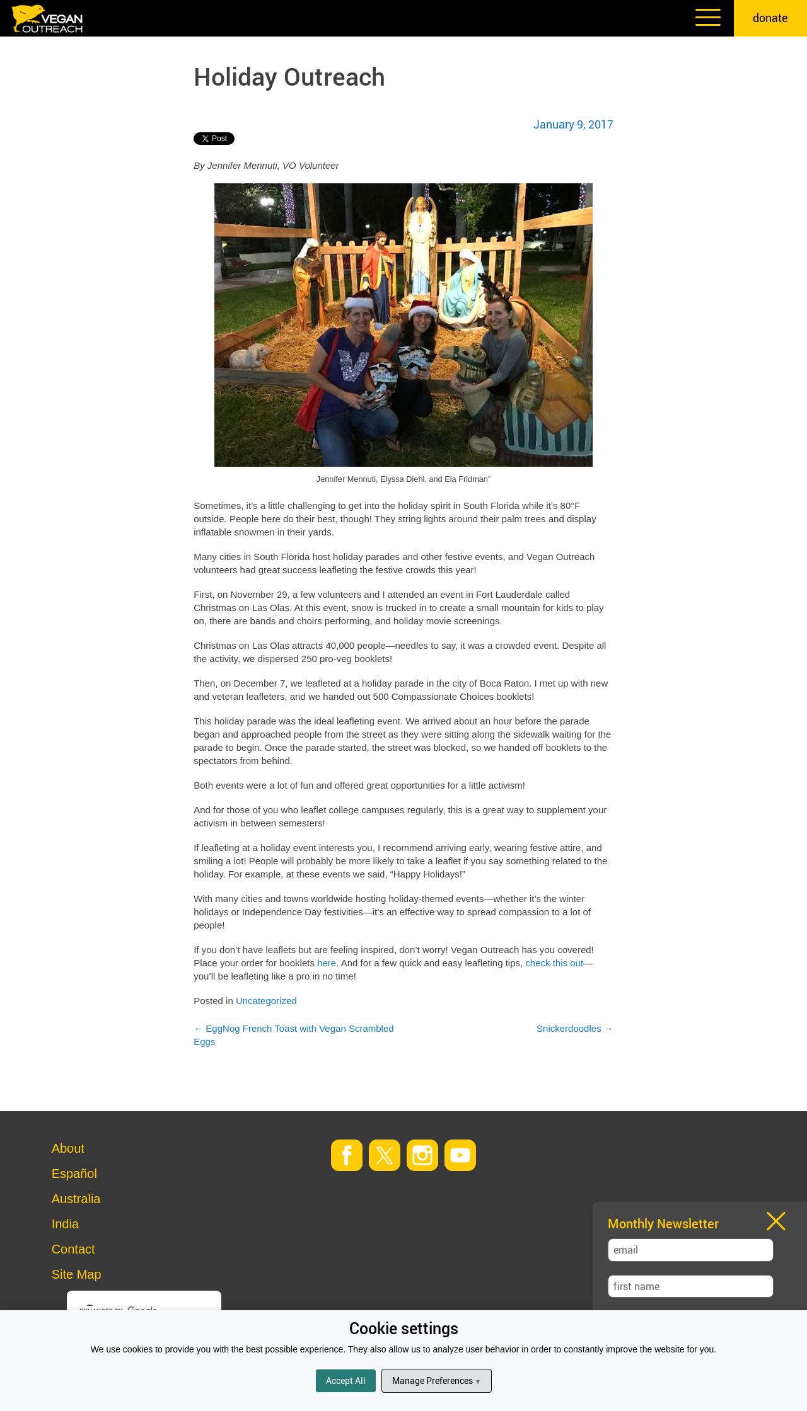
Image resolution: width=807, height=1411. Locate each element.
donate (770, 17)
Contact (73, 1249)
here (326, 962)
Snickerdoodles (575, 1028)
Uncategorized (266, 1000)
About (68, 1148)
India (65, 1224)
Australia (76, 1199)
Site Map (77, 1274)
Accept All (346, 1380)
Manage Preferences (436, 1380)
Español (74, 1173)
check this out (554, 962)
